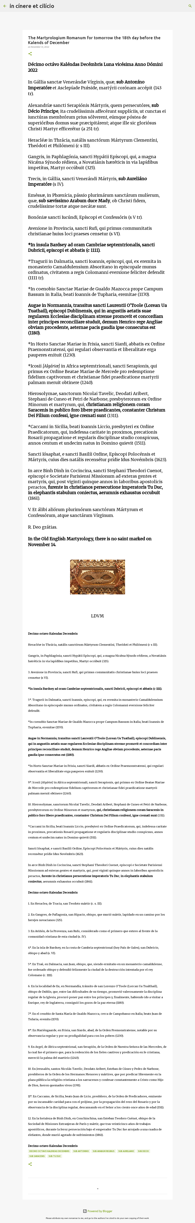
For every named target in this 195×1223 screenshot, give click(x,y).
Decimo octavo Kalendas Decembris (49, 1151)
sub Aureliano (126, 1151)
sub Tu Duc (55, 1156)
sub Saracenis (37, 1156)
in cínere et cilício (32, 6)
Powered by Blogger (97, 1211)
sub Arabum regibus (103, 1151)
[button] (30, 54)
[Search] (59, 6)
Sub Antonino (81, 1151)
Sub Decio (143, 1151)
